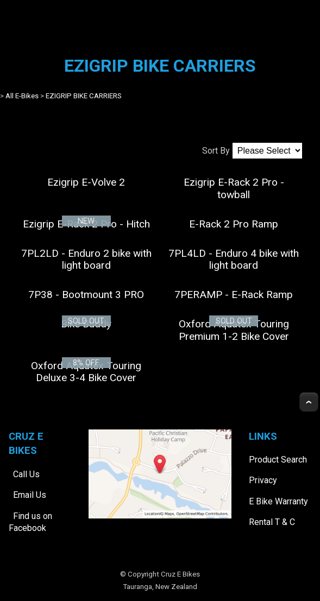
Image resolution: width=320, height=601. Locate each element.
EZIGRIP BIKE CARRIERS (84, 96)
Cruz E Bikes (180, 574)
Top (308, 402)
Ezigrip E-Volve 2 (86, 182)
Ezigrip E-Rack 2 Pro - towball (234, 188)
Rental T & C (272, 522)
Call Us (26, 474)
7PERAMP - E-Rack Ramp (233, 294)
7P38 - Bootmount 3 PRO (86, 294)
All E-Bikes (22, 96)
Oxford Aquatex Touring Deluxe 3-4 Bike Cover (86, 371)
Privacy (263, 480)
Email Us (29, 495)
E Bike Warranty (278, 501)
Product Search (278, 459)
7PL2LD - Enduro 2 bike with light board (86, 259)
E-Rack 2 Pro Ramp (233, 224)
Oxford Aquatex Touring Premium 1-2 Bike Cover (234, 330)
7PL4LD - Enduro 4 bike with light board (233, 259)
